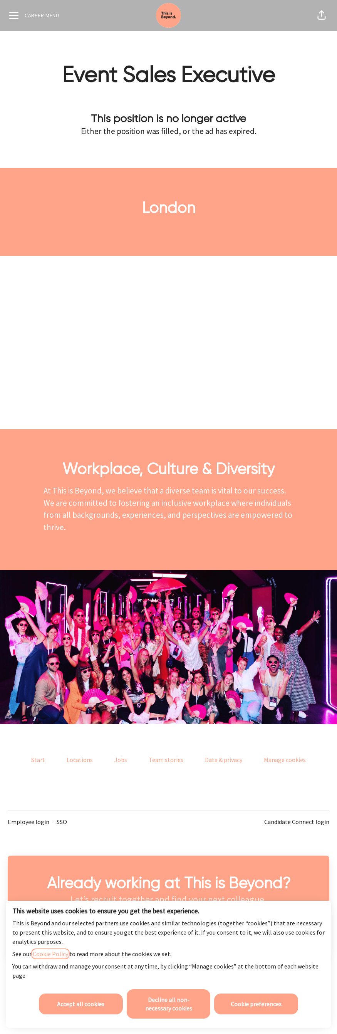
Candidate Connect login (296, 822)
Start (38, 760)
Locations (80, 760)
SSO (62, 822)
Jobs (120, 760)
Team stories (166, 760)
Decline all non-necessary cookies (168, 1004)
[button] (321, 15)
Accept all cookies (80, 1004)
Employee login (28, 822)
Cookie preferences (256, 1004)
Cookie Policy (50, 954)
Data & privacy (223, 760)
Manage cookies (285, 760)
